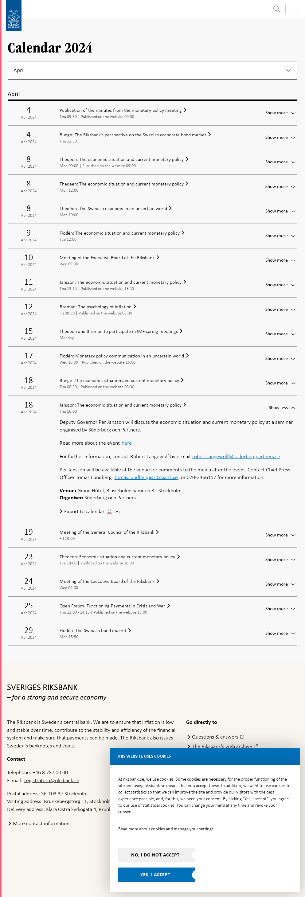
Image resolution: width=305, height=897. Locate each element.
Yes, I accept (155, 874)
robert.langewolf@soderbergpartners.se (236, 456)
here (127, 442)
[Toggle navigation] (294, 9)
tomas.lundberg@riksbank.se (146, 477)
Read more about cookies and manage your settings (165, 829)
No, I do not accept (155, 854)
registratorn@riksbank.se (51, 780)
